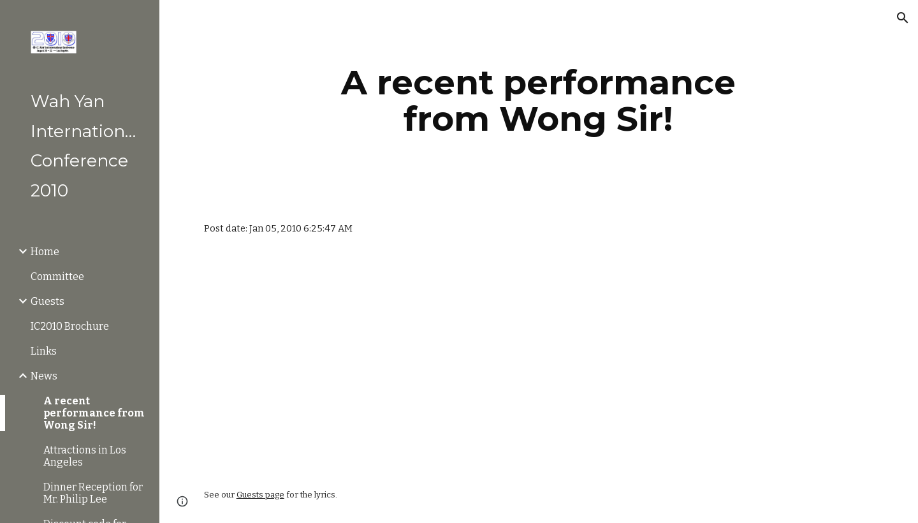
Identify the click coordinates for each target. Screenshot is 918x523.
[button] (902, 18)
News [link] (44, 376)
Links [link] (44, 351)
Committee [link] (57, 276)
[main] (538, 100)
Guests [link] (47, 301)
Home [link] (45, 252)
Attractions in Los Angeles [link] (84, 456)
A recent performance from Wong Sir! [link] (94, 413)
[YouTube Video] (306, 362)
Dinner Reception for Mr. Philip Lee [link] (93, 493)
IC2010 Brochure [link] (70, 326)
